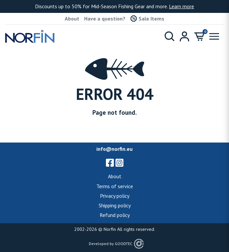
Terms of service (114, 186)
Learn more (181, 6)
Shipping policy (115, 205)
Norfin (110, 229)
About (72, 18)
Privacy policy (114, 195)
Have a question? (104, 18)
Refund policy (115, 215)
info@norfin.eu (114, 149)
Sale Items (147, 18)
